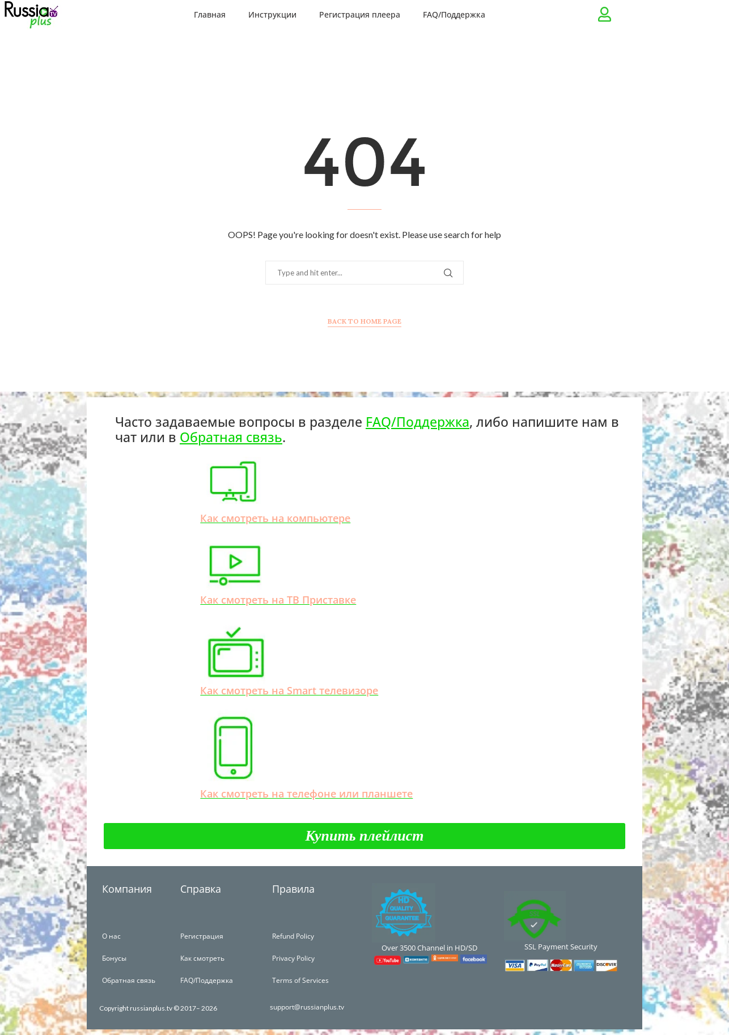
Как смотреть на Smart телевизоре (289, 690)
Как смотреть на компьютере (275, 518)
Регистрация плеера (359, 14)
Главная (210, 14)
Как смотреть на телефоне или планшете (306, 793)
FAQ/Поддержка (454, 14)
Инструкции (272, 14)
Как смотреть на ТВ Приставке (278, 599)
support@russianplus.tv (308, 1007)
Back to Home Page (364, 321)
